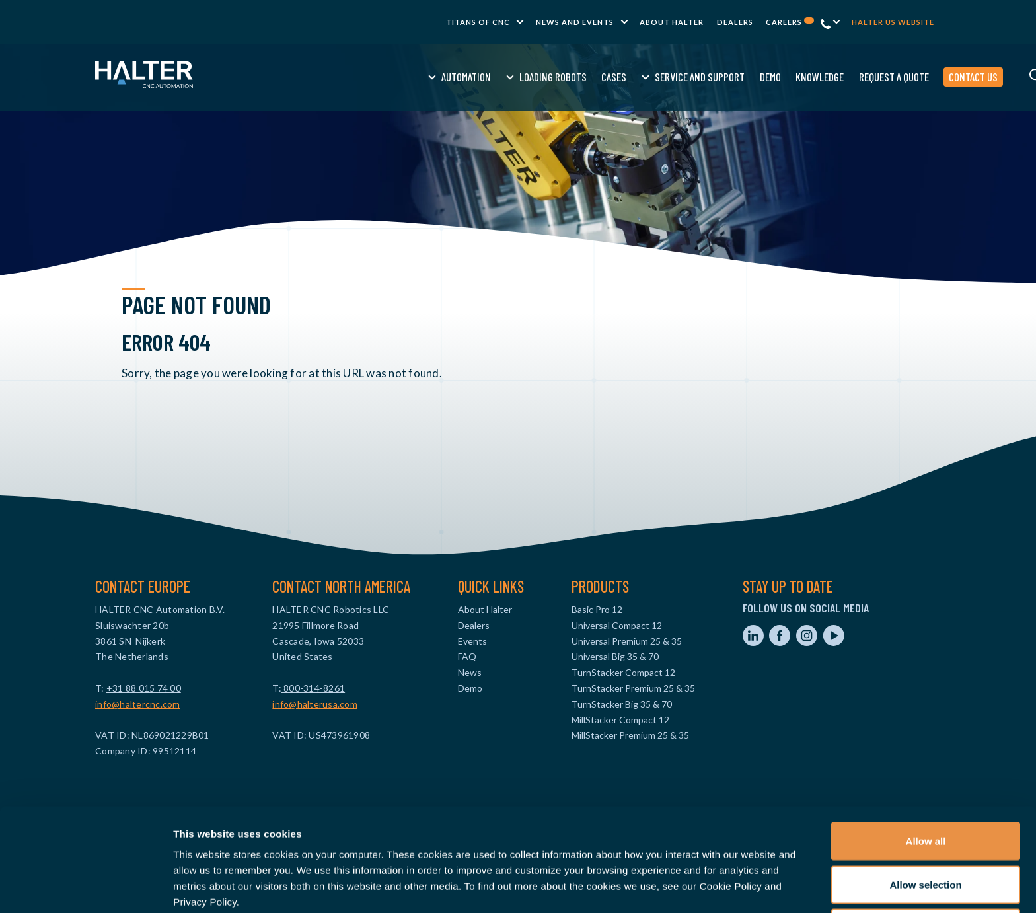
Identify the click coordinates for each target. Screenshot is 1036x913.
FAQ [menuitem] (467, 656)
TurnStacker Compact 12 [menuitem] (623, 672)
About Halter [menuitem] (672, 22)
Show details (693, 887)
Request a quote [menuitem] (790, 76)
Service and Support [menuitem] (597, 76)
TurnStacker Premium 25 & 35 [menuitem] (633, 688)
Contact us (870, 76)
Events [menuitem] (472, 641)
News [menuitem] (470, 672)
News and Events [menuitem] (575, 22)
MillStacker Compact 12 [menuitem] (620, 719)
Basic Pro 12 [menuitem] (597, 609)
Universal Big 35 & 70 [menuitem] (615, 656)
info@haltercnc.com (137, 704)
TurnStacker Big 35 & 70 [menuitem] (622, 704)
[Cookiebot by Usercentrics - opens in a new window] (85, 887)
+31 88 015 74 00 (143, 688)
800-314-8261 (313, 688)
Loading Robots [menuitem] (450, 76)
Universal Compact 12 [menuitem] (617, 625)
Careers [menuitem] (790, 22)
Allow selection (925, 826)
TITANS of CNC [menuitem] (478, 22)
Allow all (926, 783)
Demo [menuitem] (666, 76)
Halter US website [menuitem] (893, 22)
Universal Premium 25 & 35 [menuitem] (627, 641)
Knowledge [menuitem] (716, 76)
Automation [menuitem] (363, 76)
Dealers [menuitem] (735, 22)
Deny (926, 869)
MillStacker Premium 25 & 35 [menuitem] (630, 735)
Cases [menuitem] (510, 76)
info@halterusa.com (314, 704)
